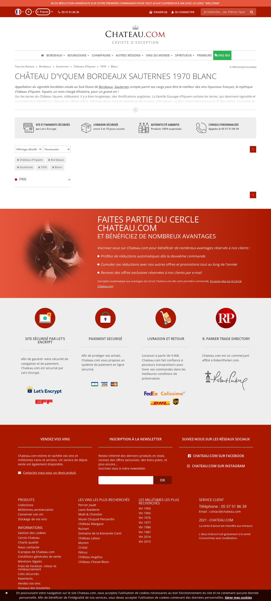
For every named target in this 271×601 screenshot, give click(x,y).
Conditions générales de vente (39, 556)
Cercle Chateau (29, 537)
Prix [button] (43, 179)
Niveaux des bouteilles (34, 588)
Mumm (83, 542)
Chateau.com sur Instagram (216, 466)
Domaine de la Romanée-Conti (100, 533)
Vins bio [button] (222, 55)
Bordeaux (106, 87)
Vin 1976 (145, 517)
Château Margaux (91, 523)
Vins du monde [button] (159, 55)
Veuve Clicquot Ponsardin (96, 519)
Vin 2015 (145, 541)
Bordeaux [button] (55, 55)
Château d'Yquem (30, 160)
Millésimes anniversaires (35, 509)
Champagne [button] (102, 55)
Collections (25, 505)
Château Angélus (90, 557)
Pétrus (82, 552)
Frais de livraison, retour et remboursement (37, 568)
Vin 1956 (145, 508)
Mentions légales (30, 561)
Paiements (25, 578)
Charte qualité (28, 542)
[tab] (43, 179)
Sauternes (121, 87)
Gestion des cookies (32, 532)
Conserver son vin (30, 514)
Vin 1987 (145, 532)
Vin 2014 (145, 536)
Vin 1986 (145, 527)
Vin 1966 (145, 513)
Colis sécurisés (28, 573)
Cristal (82, 547)
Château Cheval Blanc (93, 561)
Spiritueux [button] (185, 55)
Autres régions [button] (129, 55)
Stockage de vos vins (32, 519)
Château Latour (89, 538)
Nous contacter (29, 547)
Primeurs (204, 55)
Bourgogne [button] (78, 55)
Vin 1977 (145, 522)
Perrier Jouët (87, 505)
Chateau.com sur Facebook (216, 455)
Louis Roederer (89, 509)
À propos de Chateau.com (36, 551)
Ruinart (83, 528)
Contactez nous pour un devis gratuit (47, 473)
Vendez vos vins (29, 583)
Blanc (57, 167)
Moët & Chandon (90, 514)
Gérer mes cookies (238, 598)
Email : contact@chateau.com (220, 511)
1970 (42, 167)
